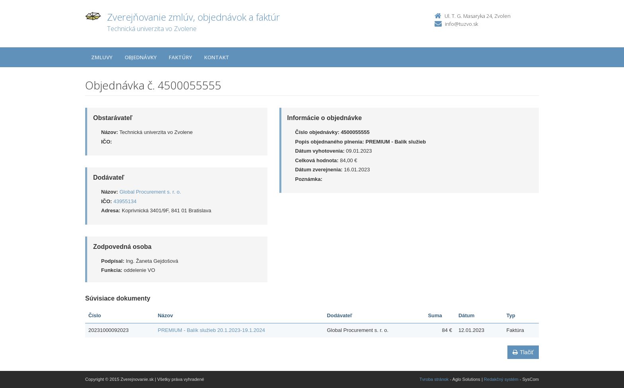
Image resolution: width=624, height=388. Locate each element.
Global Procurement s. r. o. (150, 192)
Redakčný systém (501, 379)
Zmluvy (102, 57)
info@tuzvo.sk (461, 23)
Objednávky (141, 57)
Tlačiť (523, 352)
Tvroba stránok (433, 379)
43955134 (124, 201)
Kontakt (216, 57)
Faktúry (180, 57)
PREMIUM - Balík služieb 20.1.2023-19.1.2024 (211, 330)
